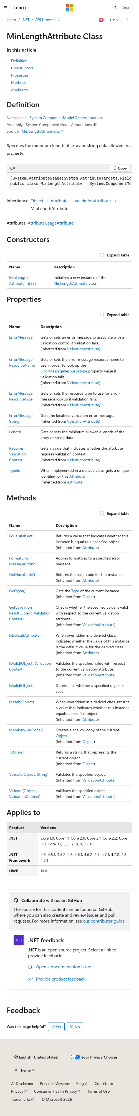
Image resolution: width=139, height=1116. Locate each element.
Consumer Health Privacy (55, 1091)
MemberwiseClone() (26, 729)
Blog (80, 1083)
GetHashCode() (22, 574)
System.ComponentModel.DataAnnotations (66, 117)
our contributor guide (104, 921)
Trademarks (21, 1099)
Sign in (129, 7)
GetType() (17, 590)
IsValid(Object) (21, 685)
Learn (11, 19)
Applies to (19, 89)
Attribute (58, 200)
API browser (45, 19)
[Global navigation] (5, 7)
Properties (19, 75)
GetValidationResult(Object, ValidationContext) (29, 612)
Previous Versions (55, 1083)
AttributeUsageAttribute (51, 223)
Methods (18, 82)
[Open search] (115, 7)
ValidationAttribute (93, 200)
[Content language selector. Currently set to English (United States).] (36, 1057)
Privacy (17, 1091)
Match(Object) (21, 701)
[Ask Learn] (101, 20)
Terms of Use (99, 1091)
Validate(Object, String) (28, 774)
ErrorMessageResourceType (64, 371)
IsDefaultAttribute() (25, 635)
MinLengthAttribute (70, 283)
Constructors (22, 67)
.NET (25, 19)
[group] (69, 181)
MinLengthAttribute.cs (41, 131)
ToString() (17, 752)
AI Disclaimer (22, 1083)
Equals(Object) (21, 535)
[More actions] (127, 20)
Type (75, 590)
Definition (19, 60)
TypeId (14, 470)
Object (37, 200)
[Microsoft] (69, 7)
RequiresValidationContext (17, 453)
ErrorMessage (20, 337)
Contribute (104, 1083)
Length (15, 431)
